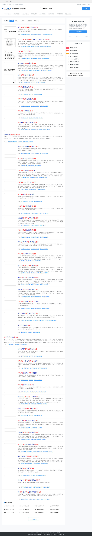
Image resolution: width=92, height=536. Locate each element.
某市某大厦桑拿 (27, 349)
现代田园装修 (26, 14)
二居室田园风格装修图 (47, 34)
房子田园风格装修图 (9, 506)
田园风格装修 (34, 14)
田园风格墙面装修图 (39, 506)
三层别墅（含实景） (29, 301)
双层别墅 (12, 134)
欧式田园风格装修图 (9, 509)
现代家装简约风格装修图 (38, 320)
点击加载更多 (34, 519)
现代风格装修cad (38, 201)
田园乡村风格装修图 (25, 237)
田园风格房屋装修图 (74, 64)
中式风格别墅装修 (44, 106)
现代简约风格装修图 (25, 284)
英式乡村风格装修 (35, 237)
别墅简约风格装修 (35, 284)
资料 (11, 1)
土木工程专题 (11, 4)
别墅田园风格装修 (25, 177)
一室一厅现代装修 (25, 368)
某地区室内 (26, 468)
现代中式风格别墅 (35, 106)
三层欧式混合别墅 (28, 146)
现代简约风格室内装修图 (26, 451)
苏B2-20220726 (54, 534)
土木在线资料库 (5, 4)
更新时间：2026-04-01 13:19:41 (83, 4)
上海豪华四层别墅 (28, 432)
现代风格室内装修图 (25, 475)
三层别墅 (25, 51)
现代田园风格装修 (74, 53)
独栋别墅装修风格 (35, 225)
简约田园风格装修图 (78, 73)
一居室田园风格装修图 (36, 34)
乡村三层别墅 (27, 230)
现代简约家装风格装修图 (50, 320)
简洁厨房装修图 (36, 332)
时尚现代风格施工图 (43, 213)
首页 (7, 1)
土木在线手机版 (58, 532)
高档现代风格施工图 (40, 82)
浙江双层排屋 (27, 63)
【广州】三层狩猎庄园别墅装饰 (34, 39)
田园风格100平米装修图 (46, 70)
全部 (12, 20)
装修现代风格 (38, 165)
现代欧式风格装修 (44, 153)
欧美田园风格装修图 (24, 512)
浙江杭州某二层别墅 (29, 397)
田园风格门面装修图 (24, 506)
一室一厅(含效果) (28, 361)
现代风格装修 (31, 165)
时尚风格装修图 (34, 213)
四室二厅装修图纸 (38, 94)
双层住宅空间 (27, 254)
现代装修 (30, 20)
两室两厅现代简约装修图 (26, 320)
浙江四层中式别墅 (28, 265)
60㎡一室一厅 (27, 182)
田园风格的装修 (45, 58)
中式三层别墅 (27, 99)
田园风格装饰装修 (35, 46)
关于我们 (32, 532)
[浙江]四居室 (28, 27)
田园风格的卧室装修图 (36, 58)
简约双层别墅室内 (28, 444)
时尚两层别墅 (27, 206)
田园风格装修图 (69, 14)
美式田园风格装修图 (24, 509)
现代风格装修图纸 (34, 392)
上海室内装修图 (46, 487)
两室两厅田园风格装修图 (34, 70)
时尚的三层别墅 (27, 123)
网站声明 (42, 532)
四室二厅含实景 (27, 373)
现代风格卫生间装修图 (28, 141)
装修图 (16, 20)
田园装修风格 (60, 14)
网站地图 (52, 532)
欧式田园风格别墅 (34, 177)
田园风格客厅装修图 (9, 512)
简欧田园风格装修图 (54, 506)
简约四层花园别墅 (28, 420)
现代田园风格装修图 (19, 4)
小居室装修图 (24, 332)
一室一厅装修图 (24, 189)
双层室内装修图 (36, 463)
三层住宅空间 (27, 158)
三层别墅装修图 (34, 129)
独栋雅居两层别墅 (28, 218)
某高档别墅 (26, 75)
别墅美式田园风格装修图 (45, 46)
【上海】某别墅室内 (29, 480)
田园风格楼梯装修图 (39, 512)
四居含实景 (26, 194)
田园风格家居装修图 (74, 61)
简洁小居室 (25, 325)
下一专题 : (70, 75)
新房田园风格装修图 (54, 512)
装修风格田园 (51, 14)
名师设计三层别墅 (28, 289)
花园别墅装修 (34, 427)
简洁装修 (30, 332)
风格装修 (23, 20)
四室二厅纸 (26, 385)
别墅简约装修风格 (44, 284)
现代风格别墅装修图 (25, 82)
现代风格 (33, 82)
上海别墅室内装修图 (37, 487)
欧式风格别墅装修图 (25, 153)
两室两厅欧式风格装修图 (34, 499)
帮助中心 (47, 532)
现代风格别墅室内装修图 (26, 487)
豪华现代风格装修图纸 (36, 439)
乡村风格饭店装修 (44, 237)
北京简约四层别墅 (28, 277)
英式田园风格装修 (43, 177)
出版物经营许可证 (61, 534)
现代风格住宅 (24, 165)
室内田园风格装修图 (54, 509)
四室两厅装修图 (24, 499)
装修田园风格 (43, 14)
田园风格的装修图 (41, 189)
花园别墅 (40, 427)
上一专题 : (70, 73)
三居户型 (25, 111)
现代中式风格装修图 (25, 106)
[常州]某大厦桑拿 (28, 408)
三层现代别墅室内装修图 (44, 129)
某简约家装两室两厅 (29, 313)
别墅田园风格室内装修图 (26, 463)
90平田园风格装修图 (78, 75)
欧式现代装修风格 (35, 153)
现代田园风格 (17, 14)
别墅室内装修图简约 (37, 451)
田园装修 (36, 20)
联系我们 (37, 532)
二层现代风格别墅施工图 (36, 403)
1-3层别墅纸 (26, 170)
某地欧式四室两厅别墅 (29, 492)
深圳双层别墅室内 (28, 456)
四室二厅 (25, 87)
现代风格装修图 (24, 94)
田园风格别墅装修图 (25, 58)
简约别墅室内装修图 (47, 451)
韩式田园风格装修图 (39, 509)
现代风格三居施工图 (33, 118)
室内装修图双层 (44, 463)
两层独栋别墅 (43, 225)
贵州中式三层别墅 (28, 242)
